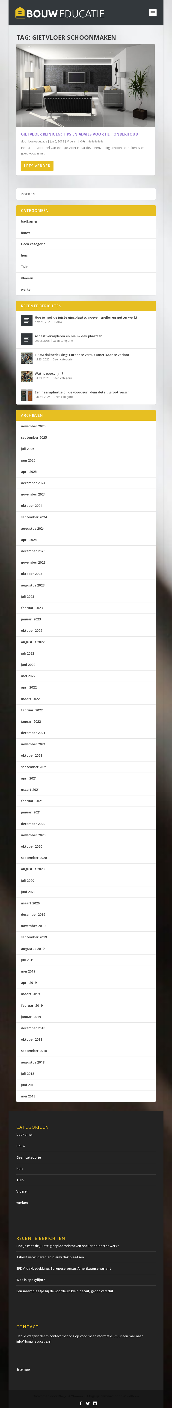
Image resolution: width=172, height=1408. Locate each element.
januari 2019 (31, 1017)
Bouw (25, 232)
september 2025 (34, 437)
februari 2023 (32, 608)
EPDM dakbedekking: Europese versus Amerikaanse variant (82, 355)
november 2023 (33, 562)
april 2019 (29, 982)
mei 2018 (28, 1096)
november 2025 (33, 426)
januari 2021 (31, 812)
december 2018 (33, 1028)
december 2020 (33, 824)
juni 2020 (28, 892)
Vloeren (72, 141)
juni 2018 (28, 1085)
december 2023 (33, 551)
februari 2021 (32, 801)
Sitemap (23, 1369)
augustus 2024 (32, 528)
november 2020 (33, 835)
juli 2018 (27, 1073)
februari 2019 (32, 1005)
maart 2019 (30, 994)
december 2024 (33, 483)
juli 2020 (27, 880)
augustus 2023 (32, 585)
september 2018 (34, 1050)
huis (24, 255)
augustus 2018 (32, 1062)
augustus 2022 (32, 642)
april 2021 (29, 778)
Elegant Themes (70, 1396)
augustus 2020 (32, 869)
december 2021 (33, 733)
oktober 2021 (31, 755)
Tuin (24, 266)
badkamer (29, 221)
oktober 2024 (31, 505)
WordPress (131, 1396)
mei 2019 (28, 971)
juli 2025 (27, 449)
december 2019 (33, 914)
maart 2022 (30, 699)
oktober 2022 (31, 630)
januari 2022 (31, 721)
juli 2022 (27, 653)
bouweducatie (37, 141)
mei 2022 (28, 676)
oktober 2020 (31, 846)
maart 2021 (30, 789)
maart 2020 (30, 903)
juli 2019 (27, 960)
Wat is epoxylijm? (49, 373)
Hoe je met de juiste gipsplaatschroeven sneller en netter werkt (86, 317)
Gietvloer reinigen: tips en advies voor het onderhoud (79, 134)
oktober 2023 (31, 573)
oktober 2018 (31, 1039)
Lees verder (37, 166)
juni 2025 (28, 460)
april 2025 (29, 471)
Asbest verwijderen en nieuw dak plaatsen (68, 336)
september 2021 (34, 767)
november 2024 (33, 494)
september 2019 (34, 937)
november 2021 (33, 744)
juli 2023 (27, 596)
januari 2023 (31, 619)
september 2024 (34, 517)
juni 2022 (28, 664)
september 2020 (34, 857)
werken (27, 289)
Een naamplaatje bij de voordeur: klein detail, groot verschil (83, 392)
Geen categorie (33, 244)
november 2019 (33, 926)
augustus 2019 (32, 948)
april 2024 (29, 540)
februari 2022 (32, 710)
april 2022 (29, 687)
